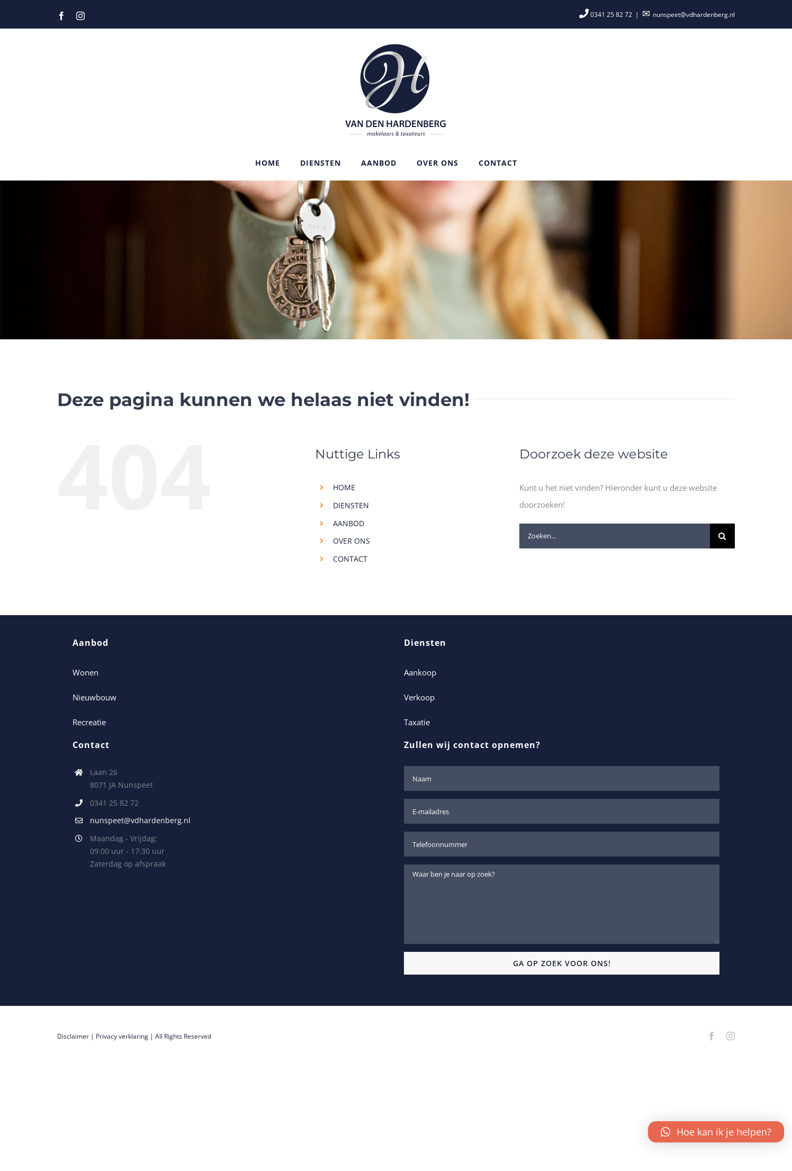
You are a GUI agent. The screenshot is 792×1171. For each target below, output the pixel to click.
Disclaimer (73, 1036)
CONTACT (350, 559)
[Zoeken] (722, 536)
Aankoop (420, 672)
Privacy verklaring (122, 1036)
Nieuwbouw (94, 697)
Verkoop (419, 697)
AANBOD (348, 523)
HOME (344, 487)
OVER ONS (351, 541)
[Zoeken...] (614, 536)
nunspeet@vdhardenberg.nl (694, 14)
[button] (716, 1131)
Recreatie (89, 722)
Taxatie (417, 722)
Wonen (85, 672)
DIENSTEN (351, 505)
